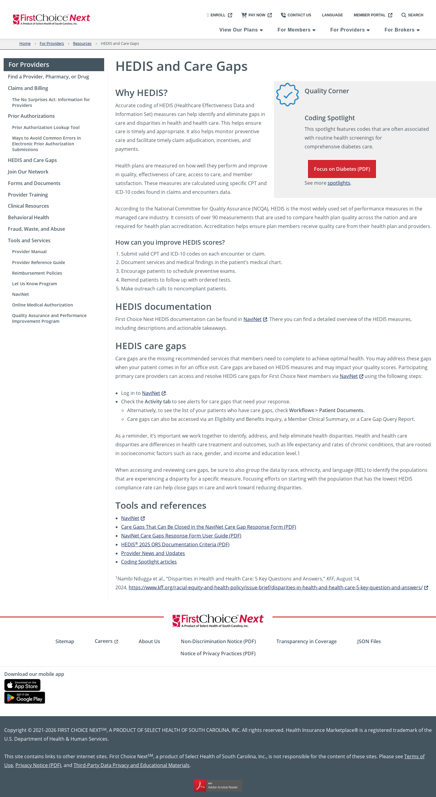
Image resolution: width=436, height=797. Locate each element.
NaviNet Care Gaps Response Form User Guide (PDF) (181, 535)
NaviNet (252, 319)
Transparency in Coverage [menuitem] (306, 641)
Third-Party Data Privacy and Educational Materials (132, 765)
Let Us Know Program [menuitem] (34, 283)
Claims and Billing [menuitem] (28, 88)
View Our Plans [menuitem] (239, 29)
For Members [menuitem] (294, 29)
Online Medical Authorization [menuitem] (42, 305)
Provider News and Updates (153, 553)
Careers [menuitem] (104, 641)
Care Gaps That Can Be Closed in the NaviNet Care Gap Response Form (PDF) (208, 527)
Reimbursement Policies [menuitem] (37, 273)
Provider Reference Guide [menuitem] (38, 262)
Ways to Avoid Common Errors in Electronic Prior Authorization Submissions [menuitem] (46, 143)
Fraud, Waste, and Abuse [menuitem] (36, 229)
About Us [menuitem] (149, 641)
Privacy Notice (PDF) (38, 765)
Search (412, 15)
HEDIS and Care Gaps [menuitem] (32, 160)
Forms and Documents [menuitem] (34, 183)
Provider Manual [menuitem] (29, 251)
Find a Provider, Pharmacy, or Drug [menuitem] (48, 76)
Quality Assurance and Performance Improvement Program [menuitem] (49, 318)
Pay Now (253, 15)
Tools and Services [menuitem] (29, 240)
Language (332, 15)
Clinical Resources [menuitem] (28, 206)
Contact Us (296, 15)
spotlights (339, 183)
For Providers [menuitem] (347, 29)
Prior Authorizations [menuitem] (31, 116)
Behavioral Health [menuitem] (28, 217)
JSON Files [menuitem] (369, 641)
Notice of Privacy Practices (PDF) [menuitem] (218, 653)
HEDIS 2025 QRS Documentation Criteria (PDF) (175, 544)
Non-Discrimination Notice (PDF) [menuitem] (218, 641)
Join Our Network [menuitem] (28, 171)
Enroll (216, 15)
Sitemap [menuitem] (64, 641)
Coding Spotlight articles (149, 561)
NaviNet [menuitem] (20, 294)
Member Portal (369, 15)
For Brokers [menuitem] (400, 29)
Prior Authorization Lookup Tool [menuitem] (46, 127)
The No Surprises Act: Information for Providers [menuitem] (51, 102)
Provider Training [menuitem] (28, 194)
